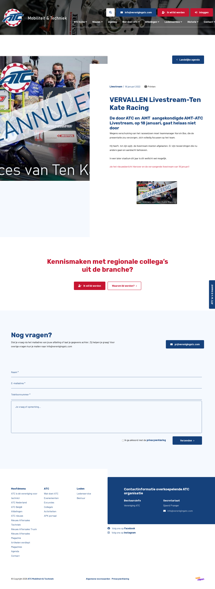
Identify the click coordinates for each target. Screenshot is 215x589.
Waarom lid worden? (123, 285)
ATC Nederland (19, 502)
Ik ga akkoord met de (145, 440)
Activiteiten (50, 511)
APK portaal (50, 515)
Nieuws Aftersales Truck (24, 529)
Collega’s (48, 506)
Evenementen (51, 498)
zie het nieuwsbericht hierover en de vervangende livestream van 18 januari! (149, 166)
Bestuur (81, 498)
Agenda (112, 21)
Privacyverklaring (120, 578)
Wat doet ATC (130, 21)
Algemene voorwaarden (98, 578)
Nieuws (96, 21)
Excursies (49, 502)
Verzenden (186, 440)
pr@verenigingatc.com (185, 344)
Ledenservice (172, 21)
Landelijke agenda (188, 59)
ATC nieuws (17, 515)
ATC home (79, 21)
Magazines (16, 546)
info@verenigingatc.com (180, 510)
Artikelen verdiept (20, 542)
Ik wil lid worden (89, 285)
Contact (15, 555)
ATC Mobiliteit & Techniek (41, 578)
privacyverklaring (156, 440)
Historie (191, 21)
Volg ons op (121, 528)
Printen (150, 86)
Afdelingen (151, 21)
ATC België (16, 506)
